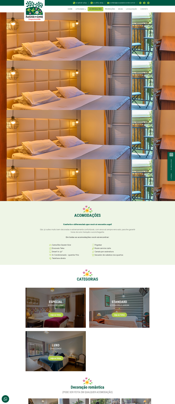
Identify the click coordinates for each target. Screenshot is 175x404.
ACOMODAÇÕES (95, 9)
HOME (70, 9)
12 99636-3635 (81, 3)
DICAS (120, 9)
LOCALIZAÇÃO (131, 9)
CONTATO (144, 9)
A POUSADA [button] (81, 9)
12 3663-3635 (98, 3)
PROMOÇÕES (110, 9)
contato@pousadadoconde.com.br (122, 3)
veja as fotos (55, 315)
